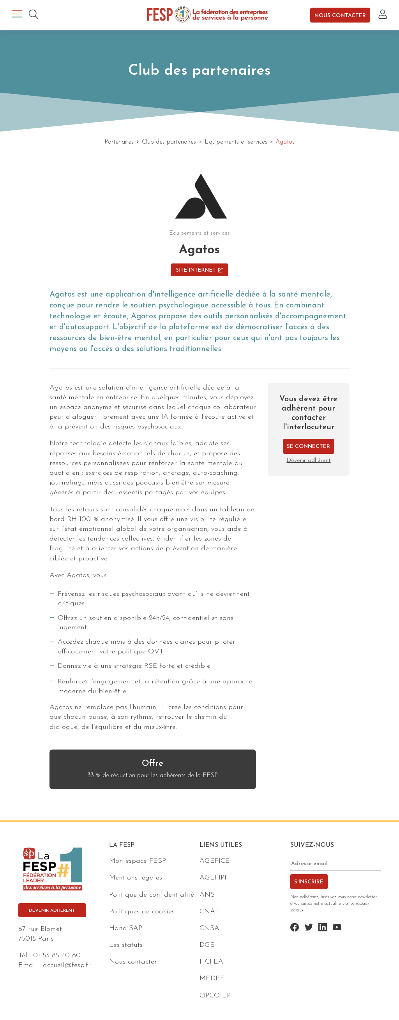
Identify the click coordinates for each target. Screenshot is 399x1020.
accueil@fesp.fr (67, 965)
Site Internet (199, 270)
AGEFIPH (215, 877)
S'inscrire (308, 882)
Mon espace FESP (137, 861)
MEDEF (212, 978)
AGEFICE (215, 861)
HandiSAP (125, 928)
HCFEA (211, 962)
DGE (207, 945)
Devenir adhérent (308, 460)
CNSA (209, 928)
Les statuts (126, 945)
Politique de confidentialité (151, 895)
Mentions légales (135, 877)
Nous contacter (340, 15)
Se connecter (308, 446)
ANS (207, 895)
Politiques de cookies (142, 911)
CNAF (209, 911)
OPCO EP (215, 995)
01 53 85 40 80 (57, 955)
